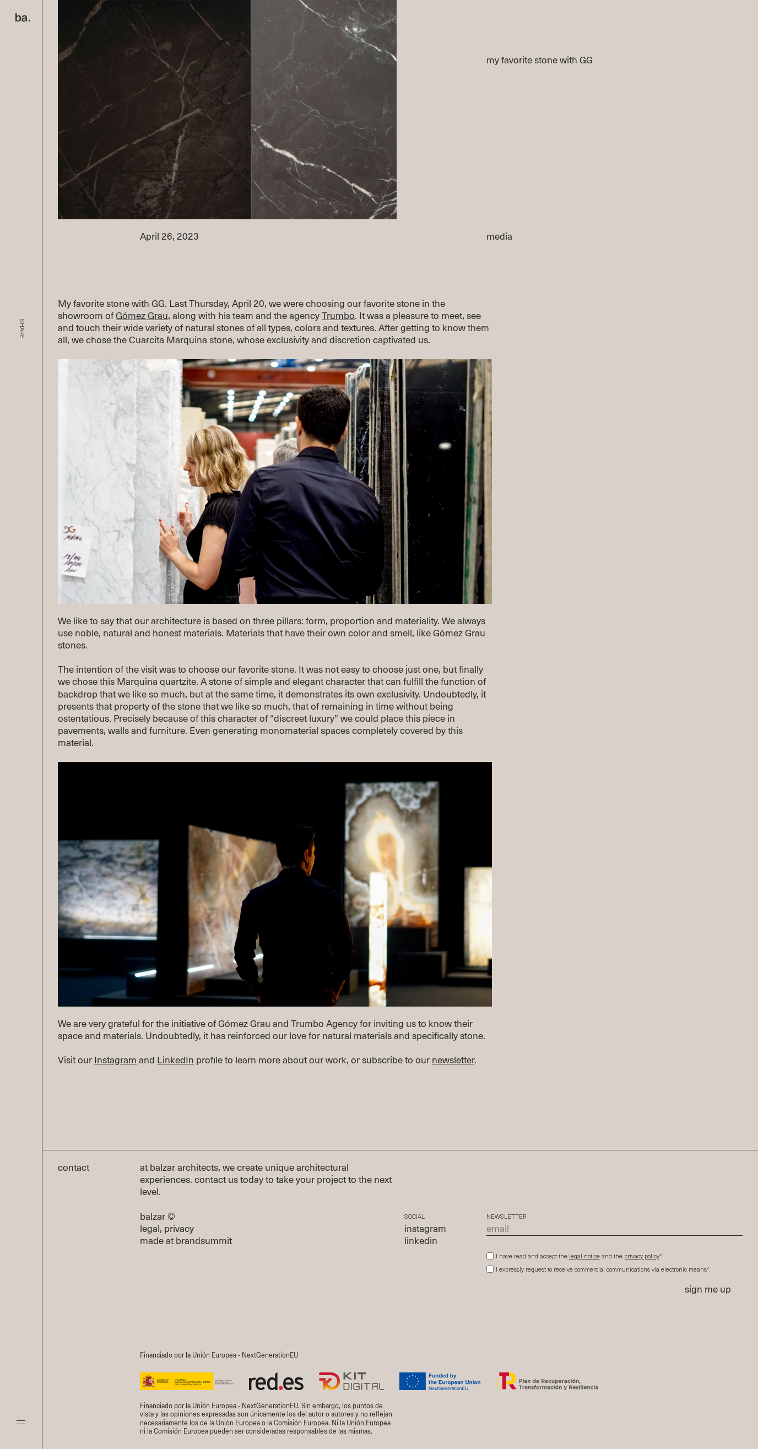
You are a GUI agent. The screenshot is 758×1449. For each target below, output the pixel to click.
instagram (425, 1229)
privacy (179, 1229)
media (499, 237)
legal (150, 1229)
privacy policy (641, 1257)
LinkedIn (175, 1061)
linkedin (420, 1241)
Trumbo (338, 316)
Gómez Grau (142, 316)
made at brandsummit (186, 1241)
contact (79, 1168)
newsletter (453, 1061)
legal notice (584, 1257)
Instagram (115, 1061)
